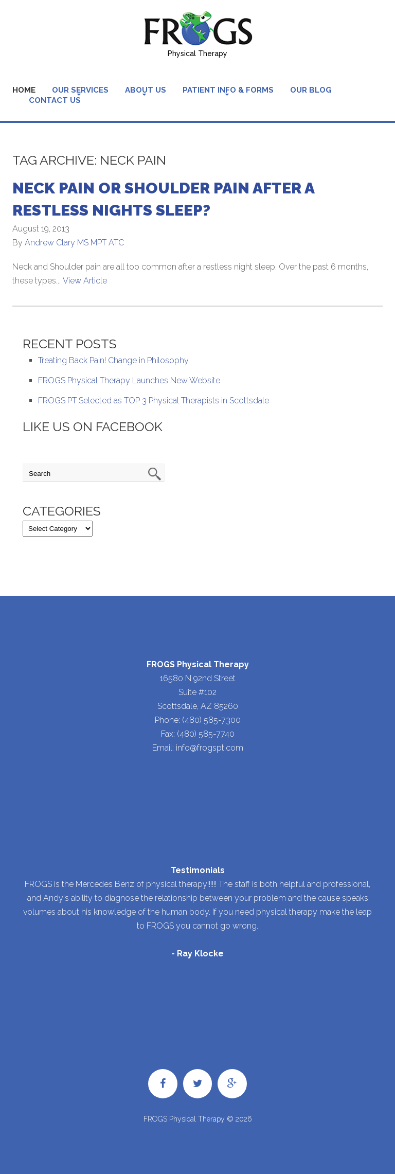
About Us (145, 90)
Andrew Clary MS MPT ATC (74, 242)
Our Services (80, 90)
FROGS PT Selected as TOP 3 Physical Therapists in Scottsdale (153, 400)
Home (23, 90)
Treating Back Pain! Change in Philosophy (113, 360)
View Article (85, 281)
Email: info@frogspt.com (197, 748)
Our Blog (311, 90)
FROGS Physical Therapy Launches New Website (129, 380)
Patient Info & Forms (228, 90)
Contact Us (55, 100)
